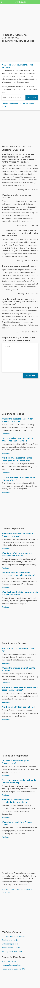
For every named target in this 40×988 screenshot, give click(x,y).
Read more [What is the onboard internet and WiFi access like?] (6, 664)
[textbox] (13, 97)
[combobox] (13, 97)
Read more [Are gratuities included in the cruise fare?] (6, 645)
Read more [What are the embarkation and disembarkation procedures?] (6, 799)
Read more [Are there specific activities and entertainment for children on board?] (6, 569)
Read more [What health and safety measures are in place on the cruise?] (6, 589)
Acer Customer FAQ (9, 943)
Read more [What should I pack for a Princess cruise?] (6, 818)
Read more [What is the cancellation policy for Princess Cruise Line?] (6, 415)
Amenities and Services (11, 929)
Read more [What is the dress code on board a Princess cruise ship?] (6, 530)
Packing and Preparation (12, 933)
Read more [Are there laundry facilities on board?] (6, 701)
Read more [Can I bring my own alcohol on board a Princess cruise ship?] (6, 777)
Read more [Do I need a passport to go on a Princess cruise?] (6, 757)
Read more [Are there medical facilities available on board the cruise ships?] (6, 684)
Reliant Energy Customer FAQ (13, 950)
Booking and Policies (10, 922)
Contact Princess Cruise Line (13, 918)
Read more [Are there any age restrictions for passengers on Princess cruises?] (6, 454)
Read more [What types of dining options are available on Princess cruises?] (6, 550)
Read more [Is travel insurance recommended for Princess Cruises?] (6, 474)
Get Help (32, 97)
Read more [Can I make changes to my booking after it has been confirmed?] (6, 435)
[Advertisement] (20, 127)
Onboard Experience (10, 925)
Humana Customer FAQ (11, 947)
